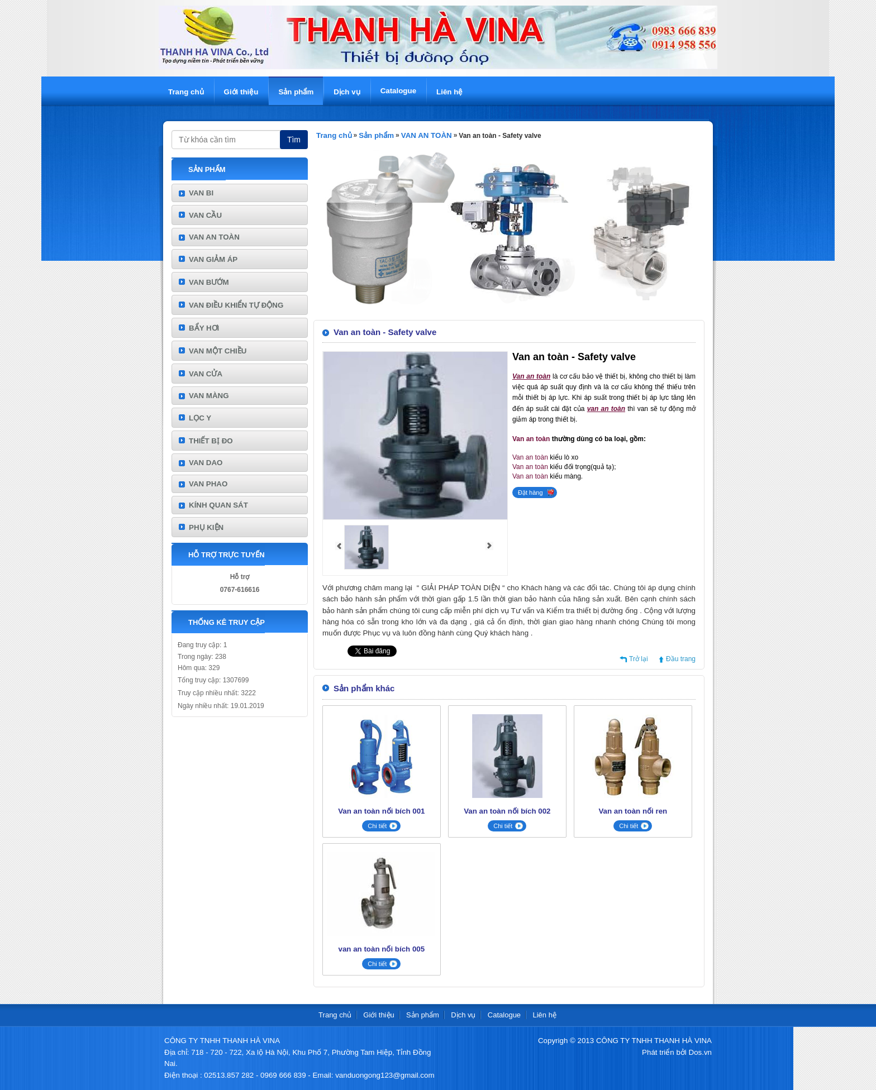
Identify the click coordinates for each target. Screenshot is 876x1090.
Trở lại (638, 659)
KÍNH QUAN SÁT (218, 505)
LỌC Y (200, 418)
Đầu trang (681, 659)
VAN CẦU (205, 215)
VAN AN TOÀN (214, 237)
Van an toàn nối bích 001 (381, 811)
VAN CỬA (205, 374)
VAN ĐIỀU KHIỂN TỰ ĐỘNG (236, 305)
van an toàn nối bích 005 (382, 949)
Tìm (294, 139)
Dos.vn (700, 1052)
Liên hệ (449, 92)
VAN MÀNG (209, 395)
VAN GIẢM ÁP (213, 259)
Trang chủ (186, 92)
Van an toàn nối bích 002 (507, 811)
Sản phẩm (295, 92)
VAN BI (201, 193)
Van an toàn (531, 439)
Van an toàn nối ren (632, 811)
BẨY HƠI (204, 328)
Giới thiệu (241, 92)
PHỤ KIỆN (206, 527)
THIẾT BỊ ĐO (211, 441)
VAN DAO (205, 462)
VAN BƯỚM (209, 282)
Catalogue (398, 91)
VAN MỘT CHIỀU (217, 351)
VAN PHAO (208, 484)
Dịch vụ (347, 92)
